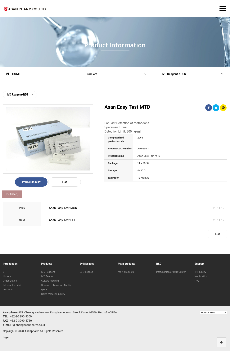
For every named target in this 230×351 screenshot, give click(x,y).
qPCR (44, 289)
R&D (158, 263)
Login (6, 337)
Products (91, 74)
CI (4, 271)
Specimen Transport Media (56, 285)
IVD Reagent (48, 271)
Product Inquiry (31, 181)
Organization (10, 280)
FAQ (197, 280)
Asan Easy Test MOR (63, 208)
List (64, 182)
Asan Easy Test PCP (62, 220)
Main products (126, 263)
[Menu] (223, 8)
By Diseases (86, 263)
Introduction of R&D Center (171, 271)
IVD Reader (47, 276)
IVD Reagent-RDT (17, 94)
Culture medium (50, 280)
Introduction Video (13, 285)
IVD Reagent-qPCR (174, 74)
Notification (201, 276)
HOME (13, 74)
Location (7, 289)
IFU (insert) (12, 194)
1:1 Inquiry (200, 271)
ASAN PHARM (26, 9)
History (7, 276)
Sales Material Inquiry (53, 293)
